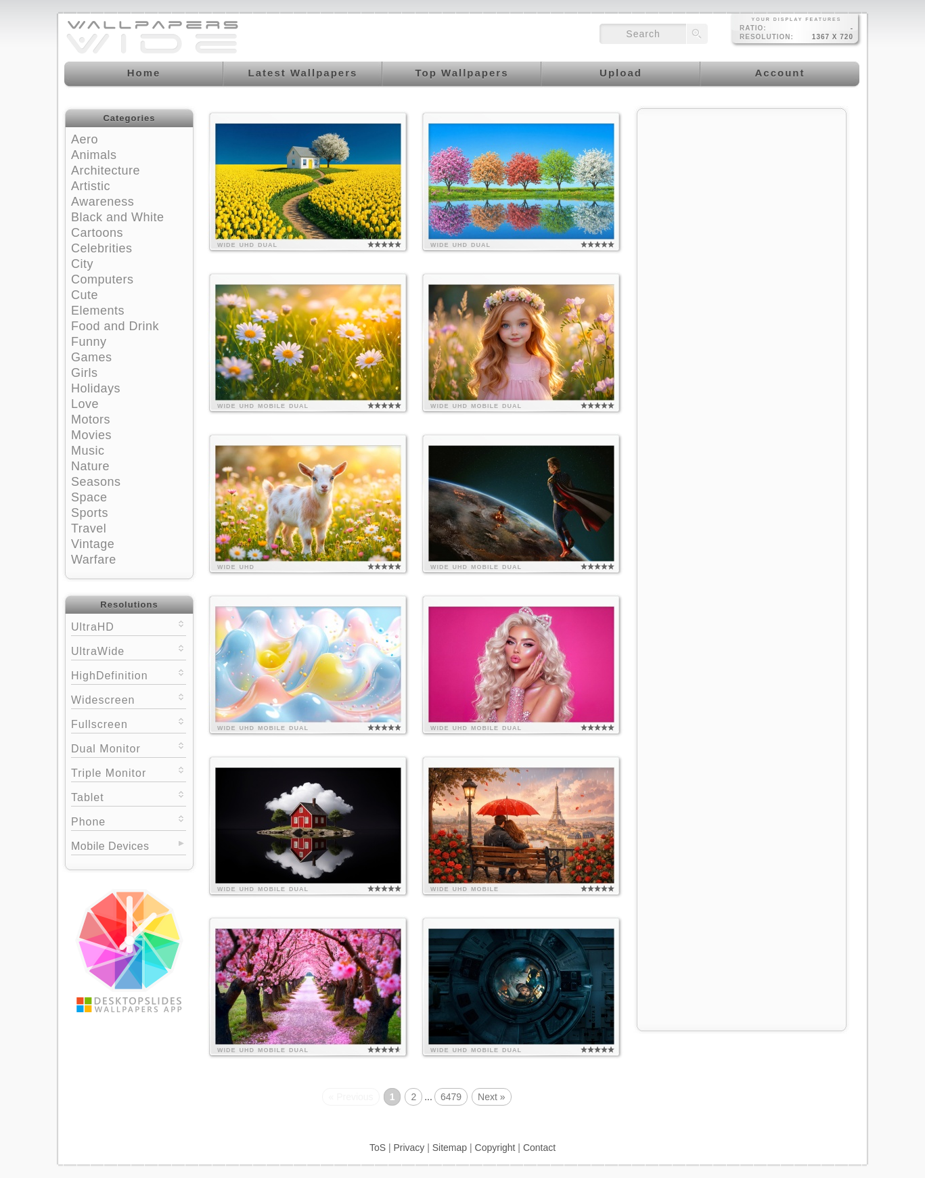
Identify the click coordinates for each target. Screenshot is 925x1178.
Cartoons (97, 233)
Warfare (93, 559)
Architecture (105, 170)
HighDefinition (128, 674)
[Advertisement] (741, 201)
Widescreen (128, 699)
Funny (89, 341)
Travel (88, 528)
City (82, 264)
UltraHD (128, 625)
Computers (102, 279)
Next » (491, 1096)
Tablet (128, 796)
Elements (98, 310)
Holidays (95, 388)
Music (88, 450)
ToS (377, 1147)
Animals (94, 155)
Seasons (96, 482)
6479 (451, 1096)
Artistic (90, 186)
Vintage (92, 544)
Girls (84, 373)
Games (91, 357)
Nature (90, 466)
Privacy (408, 1147)
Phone (128, 820)
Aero (84, 139)
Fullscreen (128, 723)
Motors (90, 419)
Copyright (495, 1147)
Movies (91, 435)
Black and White (117, 217)
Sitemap (449, 1147)
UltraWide (128, 650)
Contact (539, 1147)
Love (85, 404)
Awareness (102, 201)
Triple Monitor (128, 772)
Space (89, 497)
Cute (84, 295)
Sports (89, 513)
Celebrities (102, 248)
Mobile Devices (110, 846)
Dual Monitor (128, 747)
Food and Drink (115, 326)
